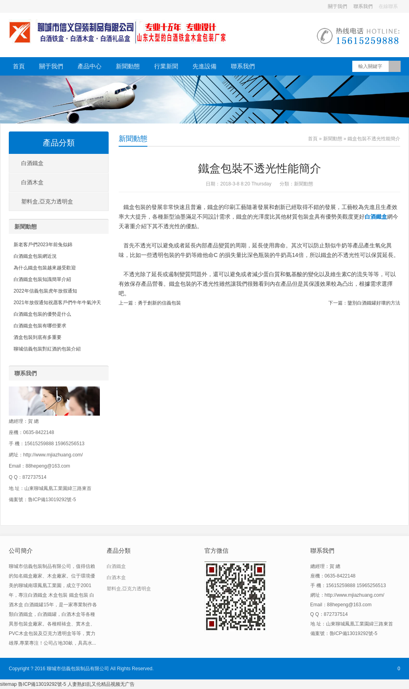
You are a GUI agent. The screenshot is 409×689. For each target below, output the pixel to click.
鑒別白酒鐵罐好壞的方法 (373, 303)
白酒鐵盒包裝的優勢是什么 (42, 314)
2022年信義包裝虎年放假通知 (45, 291)
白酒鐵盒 (32, 163)
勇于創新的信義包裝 (159, 303)
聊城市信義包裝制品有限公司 (78, 668)
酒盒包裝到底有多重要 (38, 337)
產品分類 (59, 142)
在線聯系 (388, 6)
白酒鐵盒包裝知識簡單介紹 (42, 279)
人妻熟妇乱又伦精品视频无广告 (101, 684)
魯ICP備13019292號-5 (42, 684)
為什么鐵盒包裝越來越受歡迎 (45, 268)
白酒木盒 (32, 182)
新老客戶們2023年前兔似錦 (43, 244)
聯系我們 (363, 6)
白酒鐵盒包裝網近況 (35, 256)
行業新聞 (166, 66)
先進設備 (204, 66)
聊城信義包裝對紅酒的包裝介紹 (47, 349)
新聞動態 (128, 66)
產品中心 (89, 66)
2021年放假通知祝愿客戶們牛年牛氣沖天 (57, 302)
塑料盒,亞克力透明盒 (47, 201)
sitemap (8, 684)
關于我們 (337, 6)
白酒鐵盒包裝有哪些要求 (40, 326)
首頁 (19, 66)
